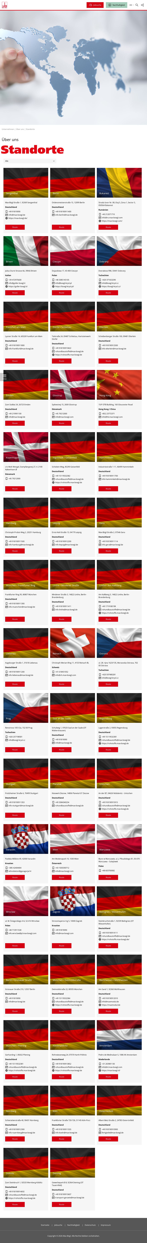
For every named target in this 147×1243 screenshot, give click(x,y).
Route (15, 227)
